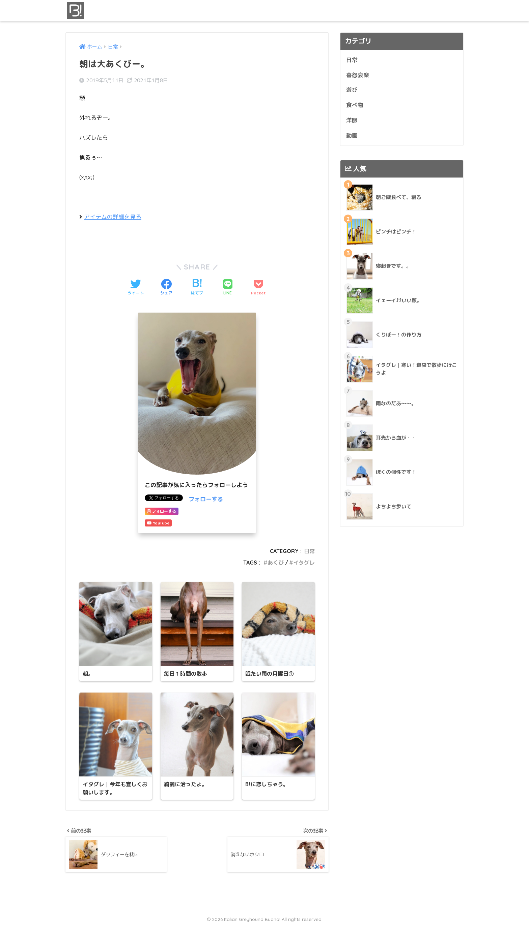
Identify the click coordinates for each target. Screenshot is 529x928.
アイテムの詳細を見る (112, 217)
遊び (352, 90)
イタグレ (304, 562)
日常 (309, 551)
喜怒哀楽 (357, 75)
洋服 (352, 120)
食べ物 (354, 105)
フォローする (206, 499)
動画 (352, 135)
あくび (276, 562)
